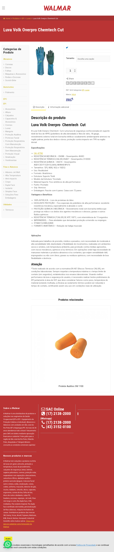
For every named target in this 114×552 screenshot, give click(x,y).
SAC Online (55, 409)
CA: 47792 (38, 153)
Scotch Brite (10, 80)
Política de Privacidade (86, 545)
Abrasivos (7, 59)
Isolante (8, 188)
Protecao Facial (12, 138)
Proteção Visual (12, 154)
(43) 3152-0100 (58, 426)
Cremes (8, 125)
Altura (8, 112)
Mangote (9, 131)
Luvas (8, 128)
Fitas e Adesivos (10, 167)
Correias (9, 64)
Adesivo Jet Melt (12, 172)
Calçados (9, 115)
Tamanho (70, 58)
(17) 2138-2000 (58, 413)
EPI (4, 104)
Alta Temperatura (13, 175)
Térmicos (9, 210)
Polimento (9, 92)
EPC (5, 99)
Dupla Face (10, 185)
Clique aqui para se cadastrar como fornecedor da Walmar (18, 524)
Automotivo (8, 87)
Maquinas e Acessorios (15, 74)
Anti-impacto (11, 178)
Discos (8, 67)
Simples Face (11, 191)
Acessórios (10, 109)
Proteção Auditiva (13, 134)
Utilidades (7, 204)
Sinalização (10, 157)
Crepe (8, 182)
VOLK (74, 94)
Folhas (8, 71)
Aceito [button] (8, 539)
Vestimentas (11, 160)
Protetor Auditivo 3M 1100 (71, 386)
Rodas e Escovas (13, 77)
